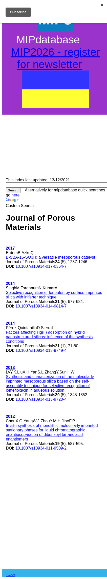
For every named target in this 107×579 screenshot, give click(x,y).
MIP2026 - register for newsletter (55, 58)
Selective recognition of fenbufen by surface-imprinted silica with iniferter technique (54, 294)
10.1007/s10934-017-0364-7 (41, 266)
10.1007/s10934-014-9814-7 (41, 306)
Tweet (10, 575)
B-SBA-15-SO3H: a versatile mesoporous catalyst (50, 257)
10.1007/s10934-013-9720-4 (41, 399)
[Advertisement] (55, 142)
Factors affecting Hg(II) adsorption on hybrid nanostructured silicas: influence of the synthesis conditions (49, 337)
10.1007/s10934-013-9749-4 (41, 350)
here (15, 195)
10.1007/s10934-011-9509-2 (41, 448)
